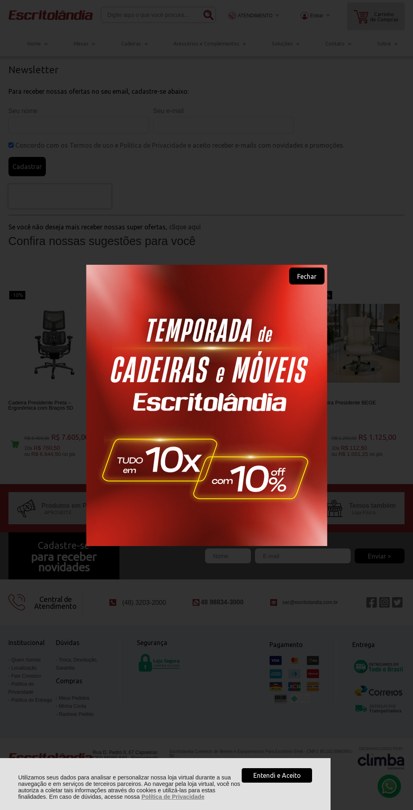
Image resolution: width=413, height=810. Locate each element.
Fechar (306, 276)
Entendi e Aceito (277, 775)
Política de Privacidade (173, 797)
